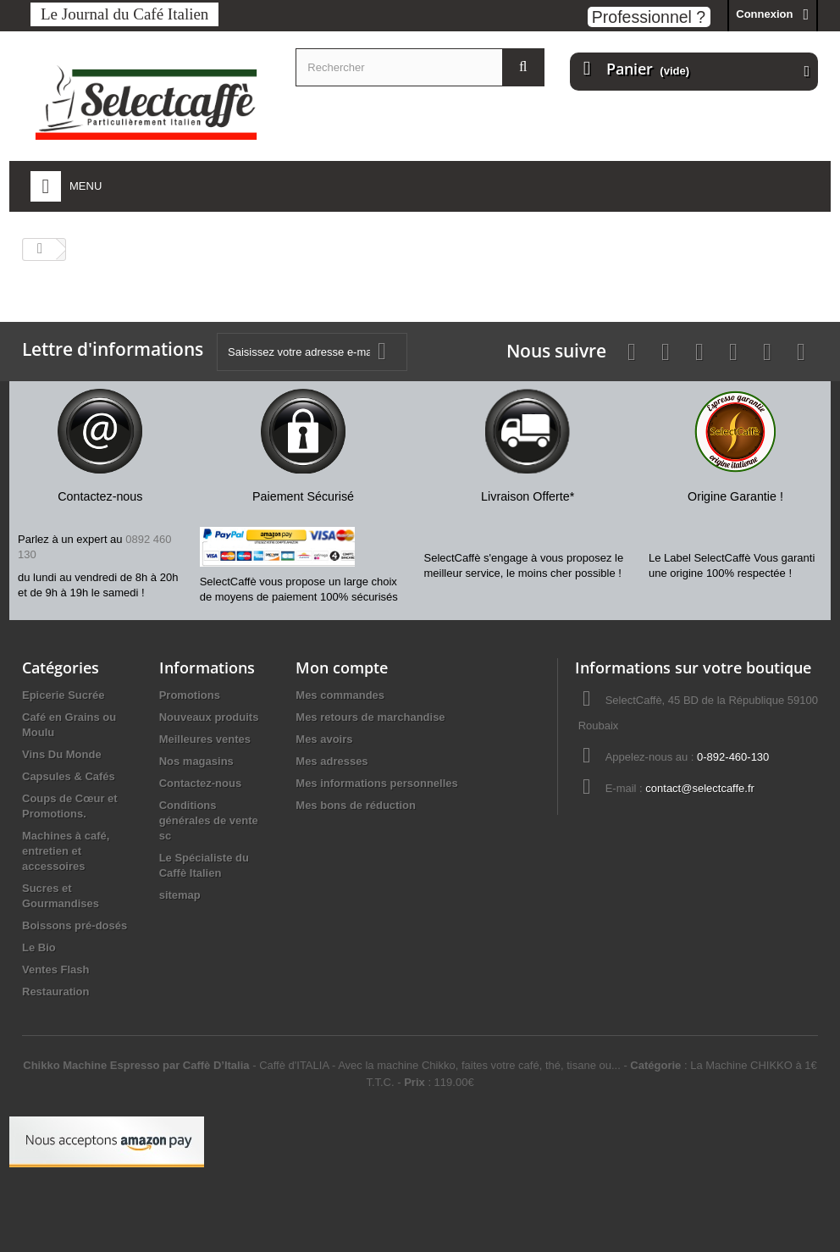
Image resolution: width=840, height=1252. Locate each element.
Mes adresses (332, 761)
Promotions (189, 695)
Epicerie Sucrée (63, 695)
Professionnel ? (648, 17)
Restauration (55, 991)
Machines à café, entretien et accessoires (65, 851)
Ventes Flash (55, 969)
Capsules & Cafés (68, 776)
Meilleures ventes (205, 739)
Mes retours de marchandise (370, 717)
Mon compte (342, 667)
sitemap (180, 895)
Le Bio (39, 947)
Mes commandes (340, 695)
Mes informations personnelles (376, 783)
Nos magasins (196, 761)
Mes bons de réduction (356, 805)
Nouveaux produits (209, 717)
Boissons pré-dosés (74, 925)
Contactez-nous (200, 783)
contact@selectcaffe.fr (699, 788)
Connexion (764, 14)
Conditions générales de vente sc (208, 820)
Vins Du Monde (62, 754)
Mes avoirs (324, 739)
